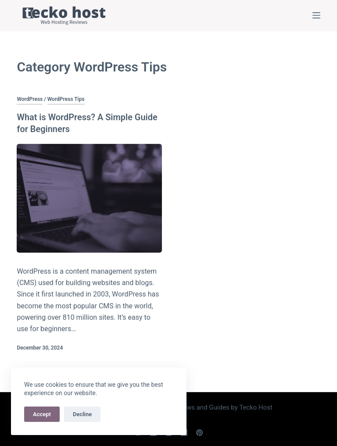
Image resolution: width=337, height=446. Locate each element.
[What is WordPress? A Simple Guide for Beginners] (89, 197)
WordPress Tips (66, 99)
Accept (42, 414)
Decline (82, 414)
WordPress (30, 99)
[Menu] (316, 15)
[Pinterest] (199, 431)
